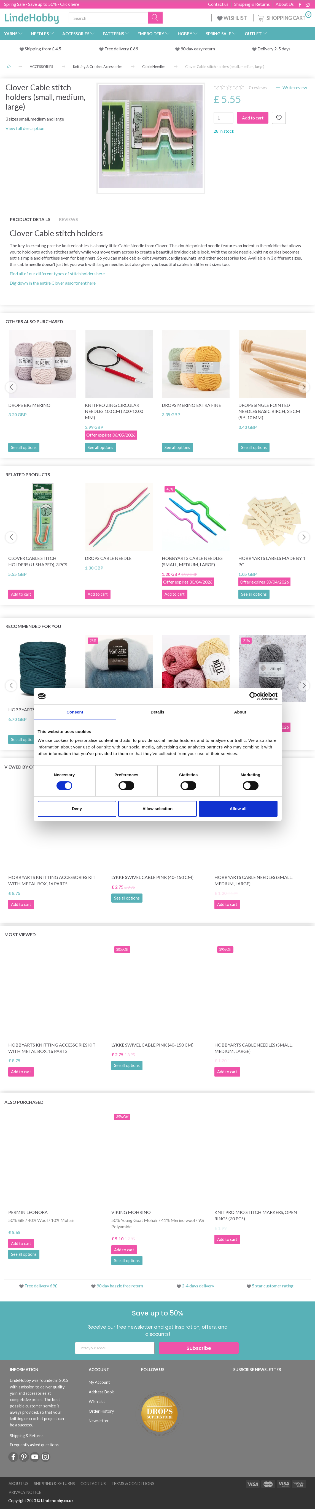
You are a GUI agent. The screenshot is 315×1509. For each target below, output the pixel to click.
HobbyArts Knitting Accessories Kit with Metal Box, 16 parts (52, 880)
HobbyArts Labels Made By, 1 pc (272, 561)
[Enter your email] (115, 1348)
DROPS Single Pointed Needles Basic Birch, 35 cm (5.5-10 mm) (269, 411)
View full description (25, 128)
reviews (258, 87)
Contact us (218, 4)
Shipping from (38, 48)
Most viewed (20, 934)
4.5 (58, 48)
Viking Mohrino (131, 1212)
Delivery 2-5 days (273, 48)
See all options (24, 447)
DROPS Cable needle (108, 558)
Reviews (68, 219)
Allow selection (157, 808)
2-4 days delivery (198, 1285)
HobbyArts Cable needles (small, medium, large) (192, 561)
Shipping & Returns (252, 4)
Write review (294, 87)
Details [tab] (158, 712)
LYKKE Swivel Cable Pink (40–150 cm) (152, 877)
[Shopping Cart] (284, 17)
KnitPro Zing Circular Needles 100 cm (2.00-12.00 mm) (114, 411)
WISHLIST (232, 18)
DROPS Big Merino (29, 405)
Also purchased (24, 1102)
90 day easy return (198, 48)
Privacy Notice (25, 1492)
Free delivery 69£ (41, 1285)
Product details (30, 219)
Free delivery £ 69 (121, 48)
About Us (285, 4)
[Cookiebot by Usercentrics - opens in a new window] (253, 696)
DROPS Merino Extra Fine (191, 405)
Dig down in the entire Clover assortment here (53, 282)
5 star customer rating (273, 1285)
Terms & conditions (132, 1483)
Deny (77, 808)
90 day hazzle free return (119, 1285)
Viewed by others (25, 766)
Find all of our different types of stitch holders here (57, 273)
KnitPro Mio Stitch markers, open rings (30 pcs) (255, 1215)
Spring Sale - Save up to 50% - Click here (41, 4)
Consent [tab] (74, 712)
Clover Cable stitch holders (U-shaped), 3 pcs (37, 561)
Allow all (238, 808)
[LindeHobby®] (32, 17)
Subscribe (199, 1348)
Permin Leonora (28, 1212)
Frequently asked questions (34, 1444)
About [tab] (240, 712)
